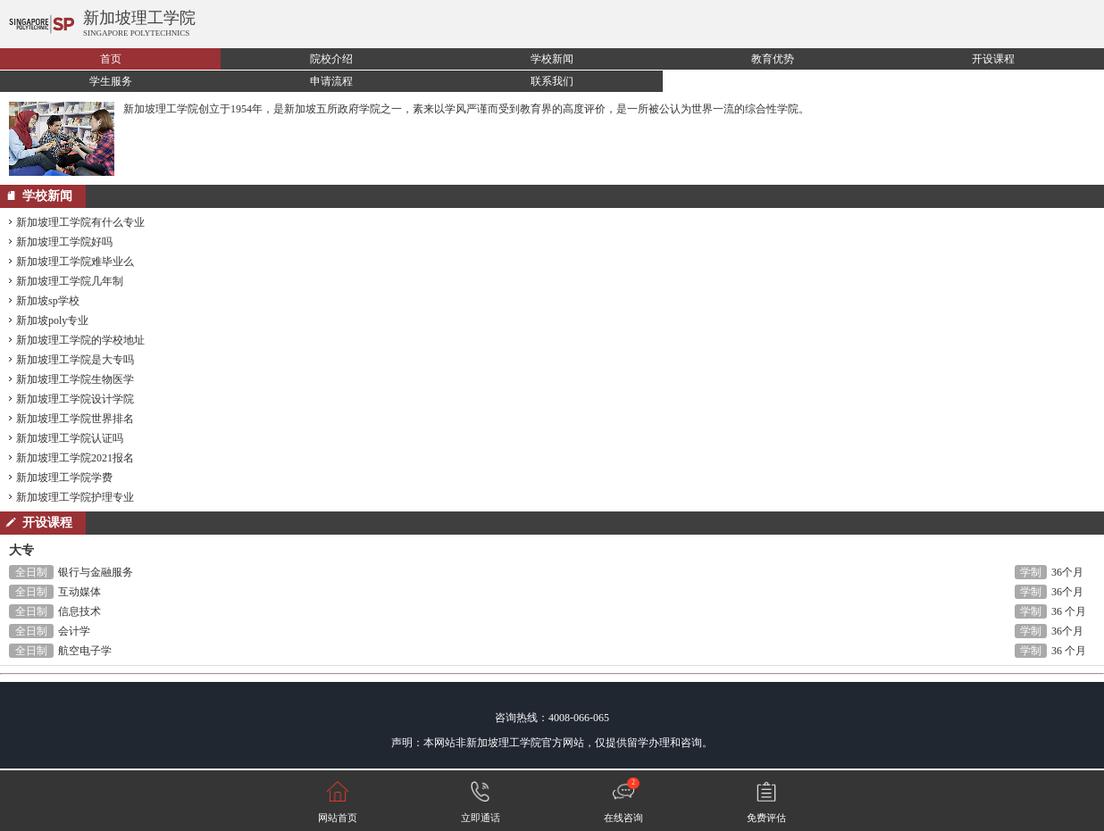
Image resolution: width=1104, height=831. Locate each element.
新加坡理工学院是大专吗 (75, 359)
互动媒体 (79, 592)
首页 (110, 59)
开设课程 (993, 59)
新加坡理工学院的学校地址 (80, 340)
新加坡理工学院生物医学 (75, 379)
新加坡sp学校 (47, 301)
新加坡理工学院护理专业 (75, 497)
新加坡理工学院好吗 (64, 242)
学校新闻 (552, 59)
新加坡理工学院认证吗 (69, 438)
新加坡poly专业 (52, 320)
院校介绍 (331, 59)
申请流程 (331, 81)
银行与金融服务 (95, 572)
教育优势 (772, 59)
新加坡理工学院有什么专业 (80, 222)
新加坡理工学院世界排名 (75, 418)
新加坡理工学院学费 (64, 477)
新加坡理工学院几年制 (69, 281)
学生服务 (110, 81)
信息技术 (79, 611)
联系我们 (552, 81)
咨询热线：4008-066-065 (552, 717)
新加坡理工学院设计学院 (75, 399)
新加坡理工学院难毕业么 (75, 261)
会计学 (74, 631)
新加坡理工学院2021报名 (75, 458)
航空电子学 (85, 650)
